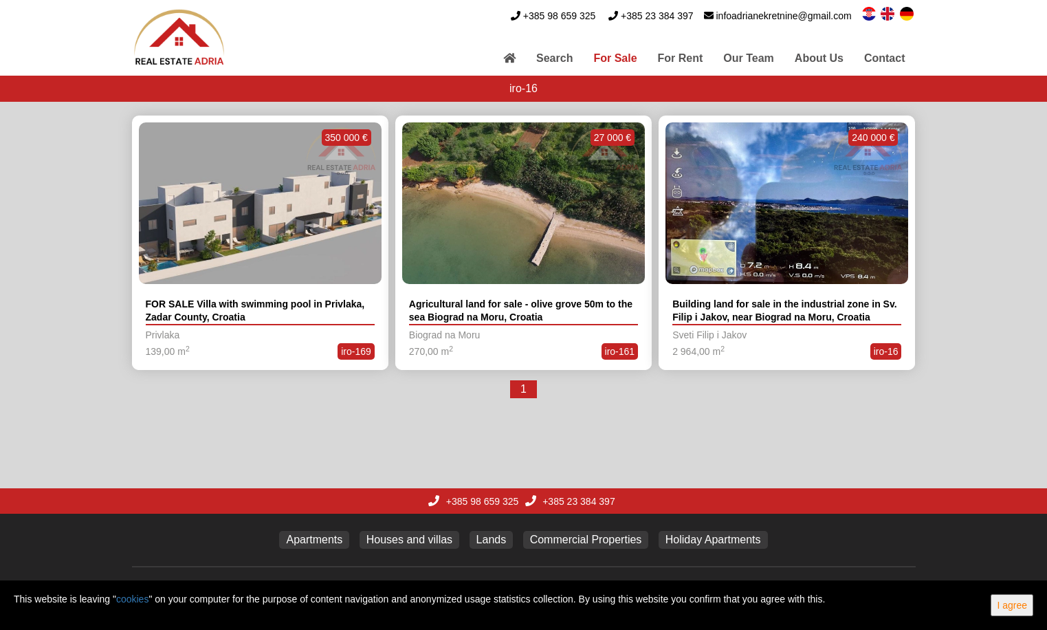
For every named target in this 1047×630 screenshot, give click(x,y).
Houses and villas (409, 539)
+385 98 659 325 (559, 15)
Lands (491, 539)
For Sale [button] (615, 58)
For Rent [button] (680, 58)
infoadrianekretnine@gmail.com (784, 15)
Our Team (748, 58)
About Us (819, 58)
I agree (1012, 605)
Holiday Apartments (713, 539)
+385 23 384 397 (657, 15)
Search (554, 58)
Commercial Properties (586, 539)
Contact (884, 58)
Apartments (314, 539)
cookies (132, 599)
